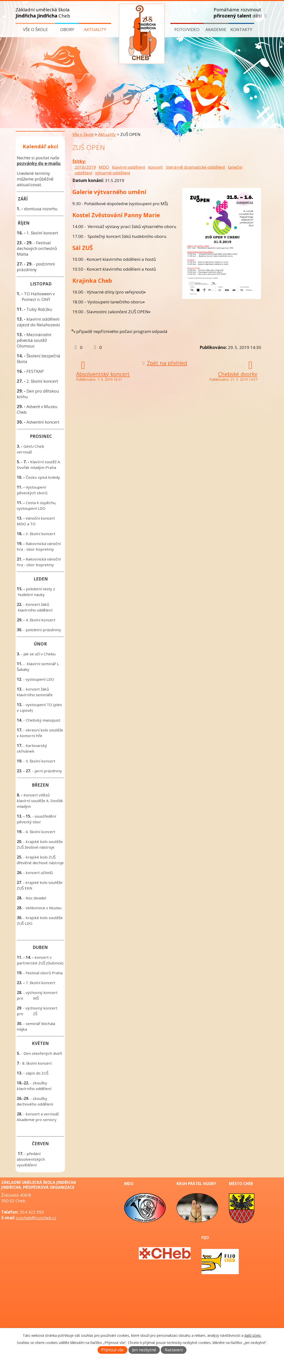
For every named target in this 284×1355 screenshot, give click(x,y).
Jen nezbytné (144, 1350)
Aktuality (95, 29)
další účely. (252, 1335)
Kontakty (241, 29)
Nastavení (174, 1350)
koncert (155, 167)
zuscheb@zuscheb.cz (36, 1218)
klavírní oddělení (128, 167)
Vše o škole (35, 29)
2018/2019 (85, 167)
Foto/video (187, 29)
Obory (67, 29)
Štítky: (79, 161)
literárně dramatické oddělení (195, 167)
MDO (104, 167)
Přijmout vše (112, 1350)
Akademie (215, 29)
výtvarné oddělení (112, 173)
